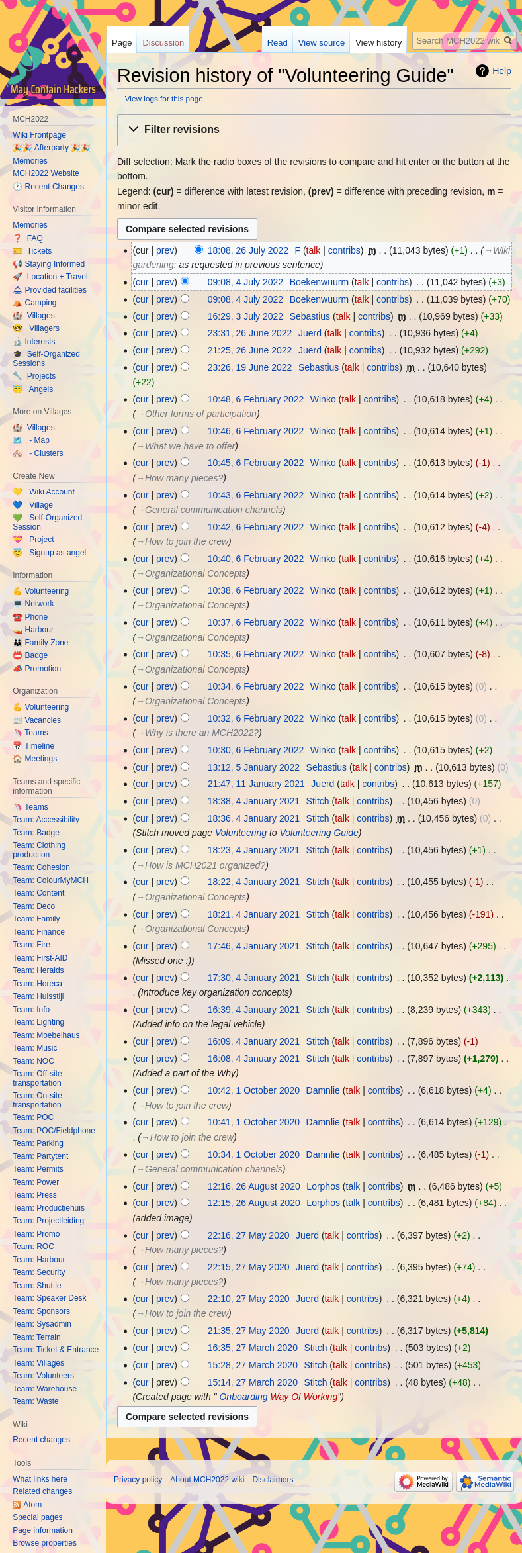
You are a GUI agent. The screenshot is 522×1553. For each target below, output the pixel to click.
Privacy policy (138, 1479)
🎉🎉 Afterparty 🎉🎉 (52, 147)
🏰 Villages (33, 315)
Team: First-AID (40, 958)
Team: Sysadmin (42, 1324)
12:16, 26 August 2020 (254, 1186)
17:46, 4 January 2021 (254, 946)
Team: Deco (34, 906)
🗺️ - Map (31, 440)
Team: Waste (36, 1401)
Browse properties (45, 1543)
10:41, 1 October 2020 (254, 1122)
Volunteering (241, 832)
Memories (30, 160)
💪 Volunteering (41, 591)
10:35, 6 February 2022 (256, 654)
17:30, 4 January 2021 (254, 977)
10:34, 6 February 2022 (256, 686)
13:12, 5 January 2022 (254, 767)
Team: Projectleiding (48, 1220)
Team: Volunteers (43, 1375)
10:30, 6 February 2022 (256, 750)
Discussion (163, 43)
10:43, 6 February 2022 (256, 495)
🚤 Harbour (33, 629)
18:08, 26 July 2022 (248, 250)
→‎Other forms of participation (196, 413)
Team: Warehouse (45, 1388)
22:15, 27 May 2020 (249, 1267)
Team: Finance (39, 932)
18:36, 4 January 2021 (254, 818)
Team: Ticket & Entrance (56, 1349)
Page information (43, 1530)
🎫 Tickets (32, 251)
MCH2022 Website (46, 173)
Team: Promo (36, 1234)
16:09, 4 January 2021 (254, 1041)
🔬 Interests (34, 341)
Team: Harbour (39, 1259)
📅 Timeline (33, 746)
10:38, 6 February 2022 (256, 590)
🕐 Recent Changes (48, 186)
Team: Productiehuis (49, 1208)
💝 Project (33, 539)
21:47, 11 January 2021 (256, 783)
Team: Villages (38, 1363)
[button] (314, 130)
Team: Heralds (38, 970)
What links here (40, 1478)
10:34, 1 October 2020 (254, 1154)
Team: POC (33, 1117)
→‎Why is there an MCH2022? (197, 733)
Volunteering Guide (318, 832)
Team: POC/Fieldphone (54, 1130)
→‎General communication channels (209, 509)
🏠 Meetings (35, 758)
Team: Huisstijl (38, 996)
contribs (344, 250)
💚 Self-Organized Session (47, 522)
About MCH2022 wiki (207, 1479)
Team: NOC (33, 1061)
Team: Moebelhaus (46, 1035)
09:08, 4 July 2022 (245, 282)
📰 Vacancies (37, 720)
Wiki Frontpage (39, 135)
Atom (32, 1504)
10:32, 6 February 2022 (256, 718)
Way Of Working (304, 1396)
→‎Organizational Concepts (191, 573)
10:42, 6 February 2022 (256, 527)
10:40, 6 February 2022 (256, 558)
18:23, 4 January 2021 (254, 850)
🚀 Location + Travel (50, 276)
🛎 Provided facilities (50, 290)
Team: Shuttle (37, 1285)
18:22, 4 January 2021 (254, 881)
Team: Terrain (36, 1337)
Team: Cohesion (41, 867)
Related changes (42, 1491)
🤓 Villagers (36, 328)
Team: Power (36, 1182)
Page (122, 43)
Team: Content (38, 893)
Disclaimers (272, 1479)
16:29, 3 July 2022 (245, 316)
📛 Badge (30, 655)
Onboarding (243, 1396)
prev (165, 250)
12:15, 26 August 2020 (254, 1203)
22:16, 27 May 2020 (249, 1235)
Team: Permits (38, 1169)
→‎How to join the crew (182, 541)
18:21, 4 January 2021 (254, 914)
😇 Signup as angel (49, 552)
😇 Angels (33, 389)
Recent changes (41, 1439)
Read (277, 43)
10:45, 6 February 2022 (256, 462)
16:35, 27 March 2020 (253, 1347)
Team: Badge (36, 832)
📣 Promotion (37, 668)
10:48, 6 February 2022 (256, 399)
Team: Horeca (37, 983)
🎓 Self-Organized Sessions (46, 359)
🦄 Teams (30, 732)
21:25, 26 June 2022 (250, 350)
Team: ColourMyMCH (51, 880)
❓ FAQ (28, 238)
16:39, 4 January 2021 (254, 1009)
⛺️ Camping (34, 302)
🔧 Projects (34, 376)
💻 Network (33, 603)
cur (142, 282)
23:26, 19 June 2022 (250, 367)
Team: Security (39, 1272)
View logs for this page (164, 98)
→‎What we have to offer (185, 446)
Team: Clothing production (39, 850)
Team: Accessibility (46, 819)
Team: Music (35, 1048)
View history (378, 43)
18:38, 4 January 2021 (254, 801)
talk (313, 250)
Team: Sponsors (41, 1311)
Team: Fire (31, 944)
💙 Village (33, 505)
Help (501, 71)
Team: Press (35, 1195)
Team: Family (36, 918)
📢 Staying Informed (49, 264)
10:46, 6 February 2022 (256, 431)
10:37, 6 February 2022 (256, 622)
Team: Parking (38, 1143)
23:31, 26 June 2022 (250, 333)
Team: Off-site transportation (37, 1078)
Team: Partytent (40, 1156)
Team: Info (31, 1009)
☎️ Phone (30, 617)
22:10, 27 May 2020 (249, 1299)
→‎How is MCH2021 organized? (200, 865)
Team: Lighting (38, 1022)
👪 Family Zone (40, 642)
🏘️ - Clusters (38, 453)
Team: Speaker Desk (49, 1298)
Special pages (37, 1517)
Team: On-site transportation (37, 1100)
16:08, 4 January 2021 (254, 1058)
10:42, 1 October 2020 (254, 1090)
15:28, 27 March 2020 (253, 1365)
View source (321, 43)
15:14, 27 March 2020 (253, 1382)
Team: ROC (33, 1246)
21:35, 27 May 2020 (249, 1330)
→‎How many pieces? (179, 478)
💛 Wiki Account (44, 491)
